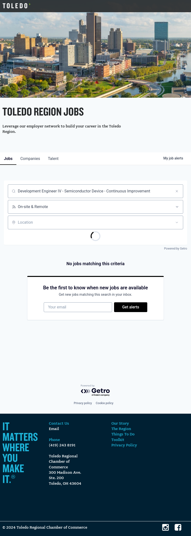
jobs (8, 158)
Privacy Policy (124, 445)
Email (54, 429)
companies (30, 158)
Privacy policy (83, 403)
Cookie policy (104, 403)
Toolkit (117, 440)
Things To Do (123, 434)
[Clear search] (176, 191)
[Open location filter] (176, 222)
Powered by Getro (175, 248)
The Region (121, 429)
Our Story (120, 424)
